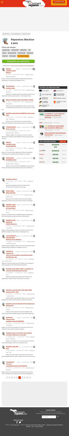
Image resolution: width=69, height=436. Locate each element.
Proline (8, 309)
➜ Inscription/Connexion (59, 4)
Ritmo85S (42, 162)
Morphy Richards (11, 243)
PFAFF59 (41, 154)
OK (58, 417)
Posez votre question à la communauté (22, 65)
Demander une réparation (18, 61)
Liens (41, 122)
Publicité (28, 426)
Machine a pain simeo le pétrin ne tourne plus (11, 206)
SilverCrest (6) (21, 53)
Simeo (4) (5, 56)
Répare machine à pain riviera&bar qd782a (19, 100)
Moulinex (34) (6, 50)
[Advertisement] (34, 19)
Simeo (7, 212)
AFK (10, 352)
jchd (40, 150)
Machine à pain (29, 74)
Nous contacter (39, 426)
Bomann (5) (30, 53)
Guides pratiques (48, 122)
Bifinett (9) (23, 50)
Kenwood (11, 119)
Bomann (17, 133)
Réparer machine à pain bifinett (11, 70)
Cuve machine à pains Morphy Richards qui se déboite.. (14, 237)
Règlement (60, 425)
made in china (10, 296)
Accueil (34, 3)
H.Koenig (11, 150)
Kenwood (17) (15, 50)
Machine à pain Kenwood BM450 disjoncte (11, 222)
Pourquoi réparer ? (57, 117)
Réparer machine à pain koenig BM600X (11, 144)
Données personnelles (51, 425)
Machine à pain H (11, 179)
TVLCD (41, 158)
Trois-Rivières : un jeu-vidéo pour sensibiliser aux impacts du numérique (55, 115)
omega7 (41, 144)
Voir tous (63, 141)
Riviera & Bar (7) (12, 53)
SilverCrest (10, 325)
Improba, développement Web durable (35, 425)
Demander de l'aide (59, 1)
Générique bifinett (11, 76)
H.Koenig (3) (13, 56)
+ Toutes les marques (23, 56)
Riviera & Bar (9, 103)
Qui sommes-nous (14, 425)
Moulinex (8, 92)
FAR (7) (4, 53)
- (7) (29, 50)
